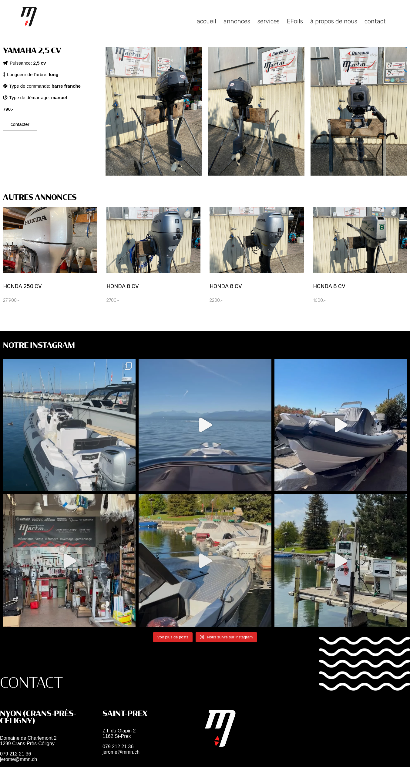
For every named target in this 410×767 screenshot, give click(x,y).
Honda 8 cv (122, 286)
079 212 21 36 (15, 753)
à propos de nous (333, 29)
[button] (24, 63)
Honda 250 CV (22, 286)
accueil (206, 29)
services (268, 29)
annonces (236, 29)
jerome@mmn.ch (18, 759)
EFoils (295, 29)
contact (375, 29)
